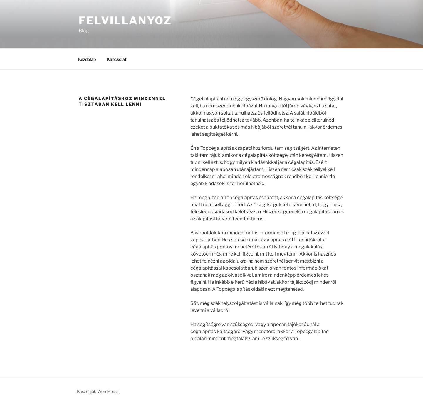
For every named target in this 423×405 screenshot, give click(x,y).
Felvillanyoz (125, 20)
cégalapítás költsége (265, 155)
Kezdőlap (87, 59)
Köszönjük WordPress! (98, 391)
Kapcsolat (117, 59)
